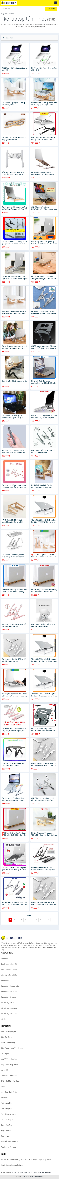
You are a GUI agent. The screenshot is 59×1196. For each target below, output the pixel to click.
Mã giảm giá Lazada (9, 1008)
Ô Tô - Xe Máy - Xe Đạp (10, 1081)
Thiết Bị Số (5, 1053)
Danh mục (5, 980)
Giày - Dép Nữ (6, 1130)
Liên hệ (3, 1019)
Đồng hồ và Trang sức (9, 1141)
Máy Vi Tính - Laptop (9, 1059)
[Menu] (55, 2)
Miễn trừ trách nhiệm (9, 975)
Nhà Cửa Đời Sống (8, 1043)
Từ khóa (11, 14)
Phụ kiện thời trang (8, 1147)
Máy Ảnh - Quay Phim (9, 1064)
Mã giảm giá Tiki (7, 1002)
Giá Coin (48, 1172)
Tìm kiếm (51, 9)
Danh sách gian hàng (9, 991)
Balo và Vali (5, 1136)
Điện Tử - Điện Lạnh (8, 1032)
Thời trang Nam (7, 1103)
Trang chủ (4, 14)
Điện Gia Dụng (6, 1037)
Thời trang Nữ (6, 1108)
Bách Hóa (4, 1097)
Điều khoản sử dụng (9, 969)
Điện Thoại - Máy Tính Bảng (12, 1048)
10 (44, 920)
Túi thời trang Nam (8, 1114)
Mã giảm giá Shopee (9, 1013)
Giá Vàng (34, 1172)
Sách (3, 1086)
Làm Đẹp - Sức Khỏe (9, 1092)
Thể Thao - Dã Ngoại (9, 1075)
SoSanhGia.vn (28, 1177)
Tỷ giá (14, 1172)
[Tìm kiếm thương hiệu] (23, 9)
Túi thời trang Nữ (7, 1119)
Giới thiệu (4, 959)
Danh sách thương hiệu (10, 986)
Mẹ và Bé (4, 1070)
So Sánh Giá (38, 1177)
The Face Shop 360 (23, 1172)
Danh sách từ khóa (8, 997)
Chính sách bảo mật (9, 964)
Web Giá (41, 1172)
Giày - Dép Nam (7, 1125)
